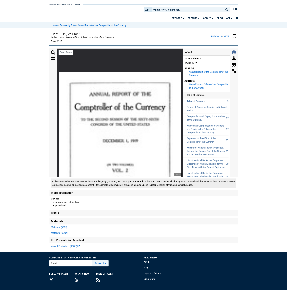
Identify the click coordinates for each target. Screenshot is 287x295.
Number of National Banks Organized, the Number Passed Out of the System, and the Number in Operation (206, 153)
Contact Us (149, 281)
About (207, 20)
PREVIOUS (216, 38)
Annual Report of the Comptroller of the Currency (102, 27)
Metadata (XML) (59, 229)
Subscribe (100, 265)
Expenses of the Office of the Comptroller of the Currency (201, 142)
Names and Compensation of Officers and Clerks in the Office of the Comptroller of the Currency (205, 131)
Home (55, 27)
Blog (220, 20)
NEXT (226, 38)
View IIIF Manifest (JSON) (64, 248)
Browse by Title (68, 27)
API (228, 20)
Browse (192, 20)
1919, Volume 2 (192, 60)
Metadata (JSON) (59, 235)
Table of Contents (196, 103)
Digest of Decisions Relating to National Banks (207, 111)
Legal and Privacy (152, 275)
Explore (177, 20)
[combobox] (188, 10)
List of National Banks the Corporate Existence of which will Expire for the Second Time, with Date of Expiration (205, 178)
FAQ (146, 269)
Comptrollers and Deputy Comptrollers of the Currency (206, 120)
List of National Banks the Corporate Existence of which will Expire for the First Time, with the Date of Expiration (206, 166)
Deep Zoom (66, 54)
